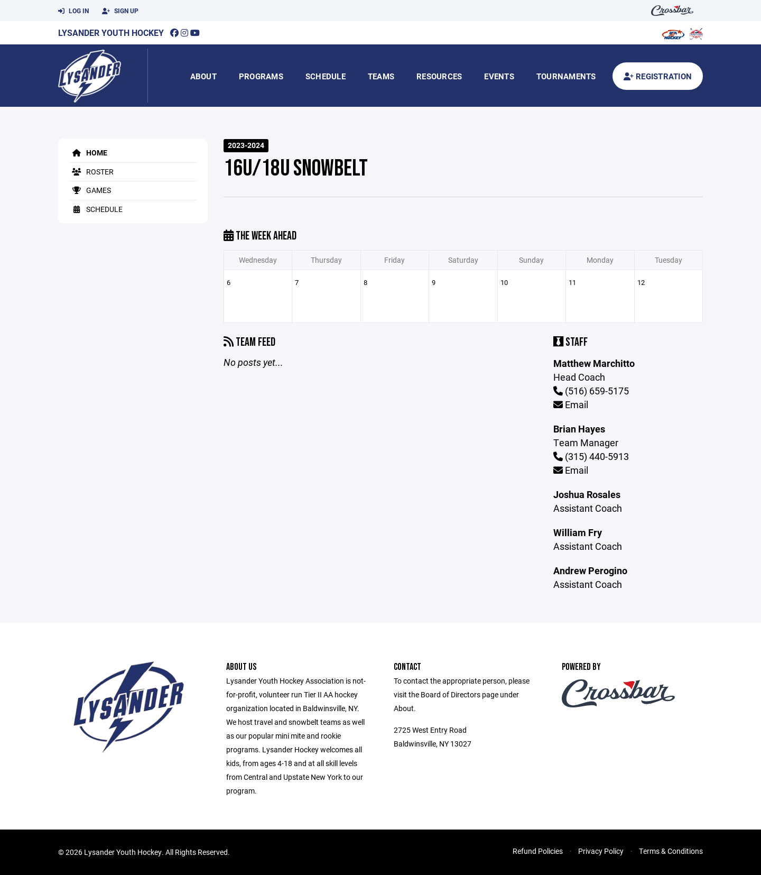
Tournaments (566, 76)
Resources (439, 76)
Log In (73, 11)
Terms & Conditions (671, 851)
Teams (381, 76)
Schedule (325, 76)
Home (88, 153)
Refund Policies (538, 851)
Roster (91, 172)
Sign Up (120, 11)
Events (499, 76)
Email (570, 404)
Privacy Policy (601, 851)
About (203, 76)
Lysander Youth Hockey (111, 32)
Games (90, 190)
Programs (261, 76)
